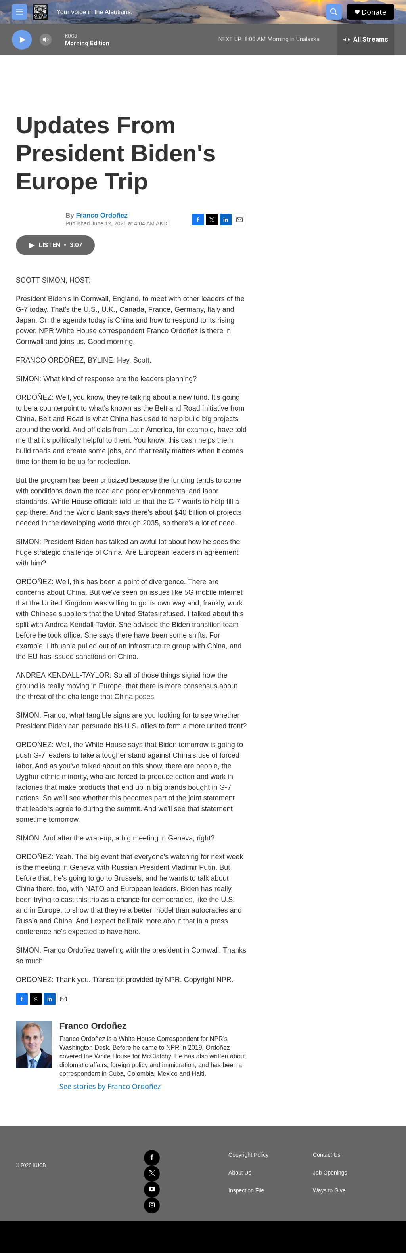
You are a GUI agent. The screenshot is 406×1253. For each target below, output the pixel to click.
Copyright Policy (248, 1155)
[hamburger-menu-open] (19, 12)
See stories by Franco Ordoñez (110, 1086)
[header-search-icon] (334, 12)
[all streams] (365, 39)
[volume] (45, 40)
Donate (374, 12)
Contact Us (326, 1155)
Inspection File (246, 1191)
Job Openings (330, 1173)
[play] (21, 39)
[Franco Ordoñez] (34, 1044)
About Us (239, 1173)
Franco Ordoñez (101, 215)
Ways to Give (329, 1191)
